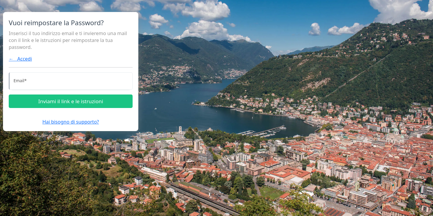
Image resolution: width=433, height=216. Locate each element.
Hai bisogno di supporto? (70, 121)
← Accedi (20, 59)
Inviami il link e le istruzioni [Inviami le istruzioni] (70, 101)
